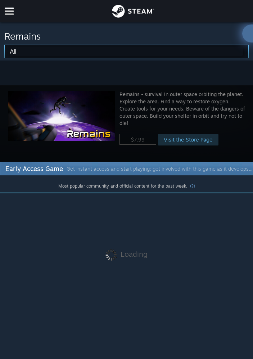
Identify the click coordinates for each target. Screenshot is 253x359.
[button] (126, 123)
